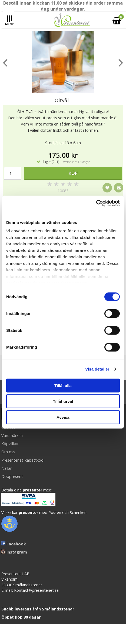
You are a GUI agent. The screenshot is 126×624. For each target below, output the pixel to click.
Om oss (8, 451)
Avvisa (63, 417)
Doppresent (12, 476)
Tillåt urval (63, 401)
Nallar (6, 468)
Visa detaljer (97, 369)
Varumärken (12, 435)
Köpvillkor (10, 443)
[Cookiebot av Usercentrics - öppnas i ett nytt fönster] (96, 203)
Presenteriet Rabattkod (22, 460)
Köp (73, 173)
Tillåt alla (63, 385)
